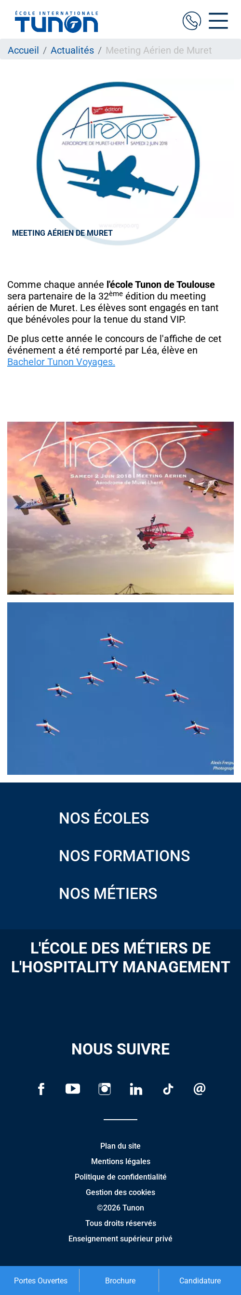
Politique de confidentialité (121, 1176)
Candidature (200, 1280)
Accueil (23, 50)
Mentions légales (120, 1161)
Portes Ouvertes (40, 1280)
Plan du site (120, 1146)
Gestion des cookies (120, 1192)
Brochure (120, 1280)
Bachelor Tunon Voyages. (61, 362)
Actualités (72, 50)
